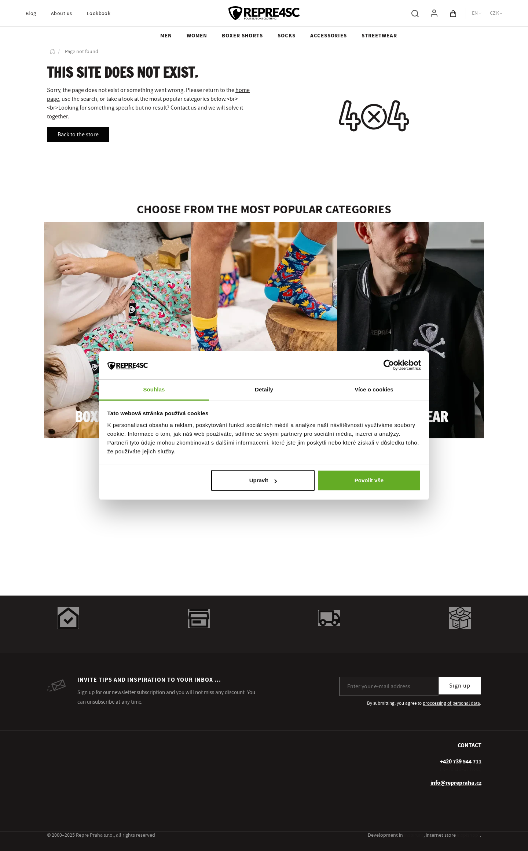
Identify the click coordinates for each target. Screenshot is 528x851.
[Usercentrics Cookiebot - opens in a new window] (389, 365)
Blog (31, 13)
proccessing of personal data (451, 703)
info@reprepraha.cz (455, 783)
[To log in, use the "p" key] (434, 13)
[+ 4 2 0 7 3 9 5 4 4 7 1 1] (460, 762)
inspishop (468, 835)
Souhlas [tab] (154, 389)
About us (61, 13)
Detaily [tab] (264, 389)
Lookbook (99, 13)
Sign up (459, 685)
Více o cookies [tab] (374, 389)
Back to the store (78, 134)
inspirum (413, 835)
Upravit (263, 480)
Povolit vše (369, 480)
